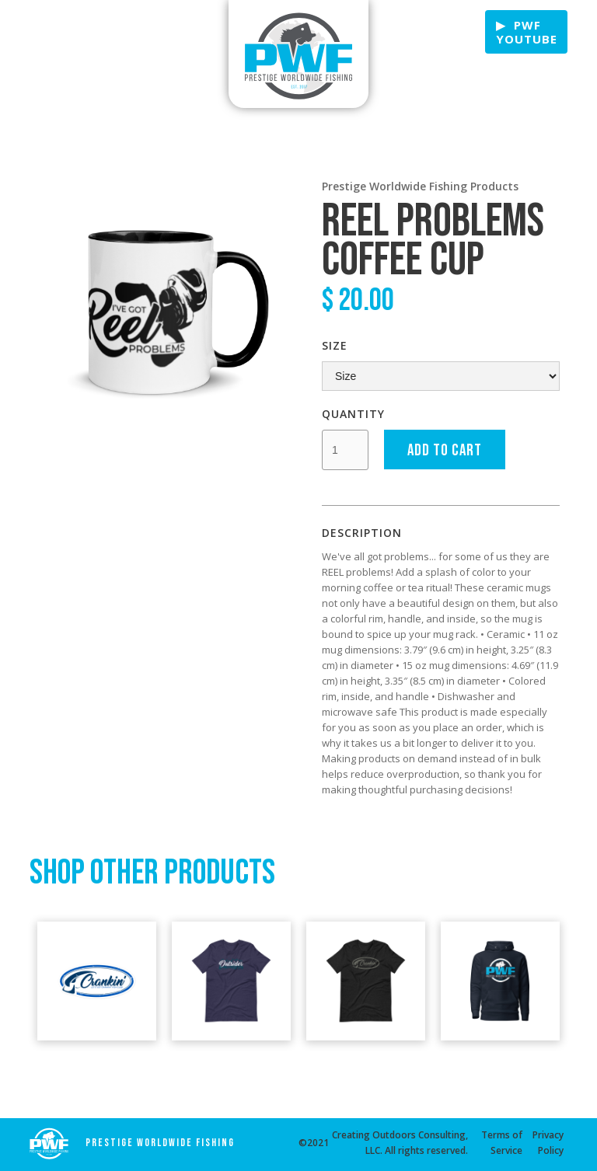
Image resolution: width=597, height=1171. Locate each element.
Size (334, 345)
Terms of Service (501, 1142)
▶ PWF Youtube (526, 32)
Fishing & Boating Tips (68, 33)
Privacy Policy (548, 1142)
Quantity (353, 413)
